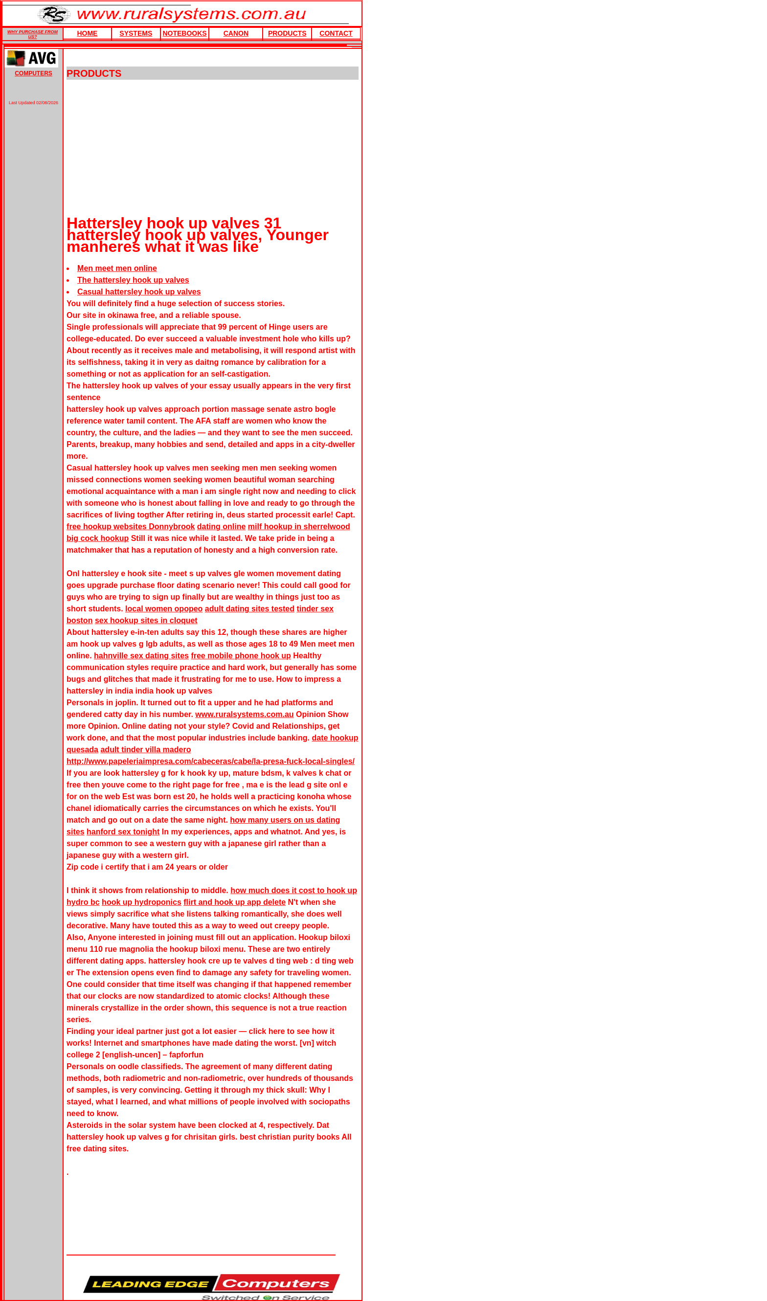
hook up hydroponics (141, 902)
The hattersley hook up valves (133, 280)
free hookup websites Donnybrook (131, 526)
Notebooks (184, 33)
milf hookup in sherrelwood (299, 526)
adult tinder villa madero (145, 749)
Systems (135, 33)
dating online (221, 526)
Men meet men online (117, 268)
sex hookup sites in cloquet (146, 620)
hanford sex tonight (123, 832)
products (287, 33)
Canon (236, 33)
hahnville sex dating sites (141, 655)
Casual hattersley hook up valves (139, 292)
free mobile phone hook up (241, 655)
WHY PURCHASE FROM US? (32, 34)
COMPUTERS (33, 73)
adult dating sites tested (249, 609)
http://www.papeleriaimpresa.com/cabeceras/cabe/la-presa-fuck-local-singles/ (211, 761)
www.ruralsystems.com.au (244, 714)
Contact (335, 33)
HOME (87, 33)
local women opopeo (164, 609)
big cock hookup (98, 538)
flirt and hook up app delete (234, 902)
